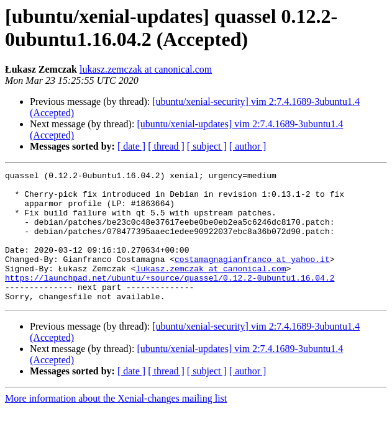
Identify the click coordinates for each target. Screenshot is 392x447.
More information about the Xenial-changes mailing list (116, 424)
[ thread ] (166, 146)
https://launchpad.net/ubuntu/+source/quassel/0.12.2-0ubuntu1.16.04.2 (169, 299)
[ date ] (131, 146)
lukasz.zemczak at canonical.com (146, 69)
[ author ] (248, 146)
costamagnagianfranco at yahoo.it (252, 277)
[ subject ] (207, 146)
